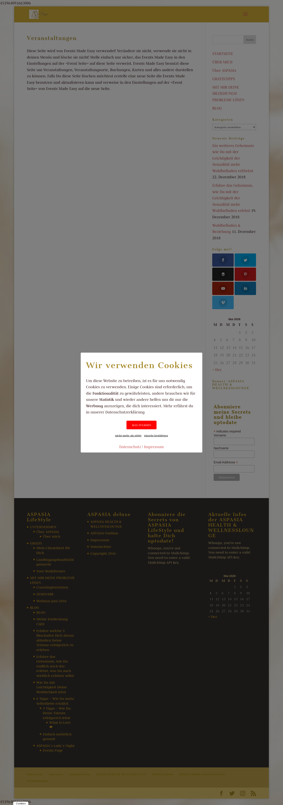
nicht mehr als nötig (128, 435)
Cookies (21, 803)
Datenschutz (130, 446)
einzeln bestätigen (156, 435)
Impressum (154, 446)
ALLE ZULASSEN (141, 424)
